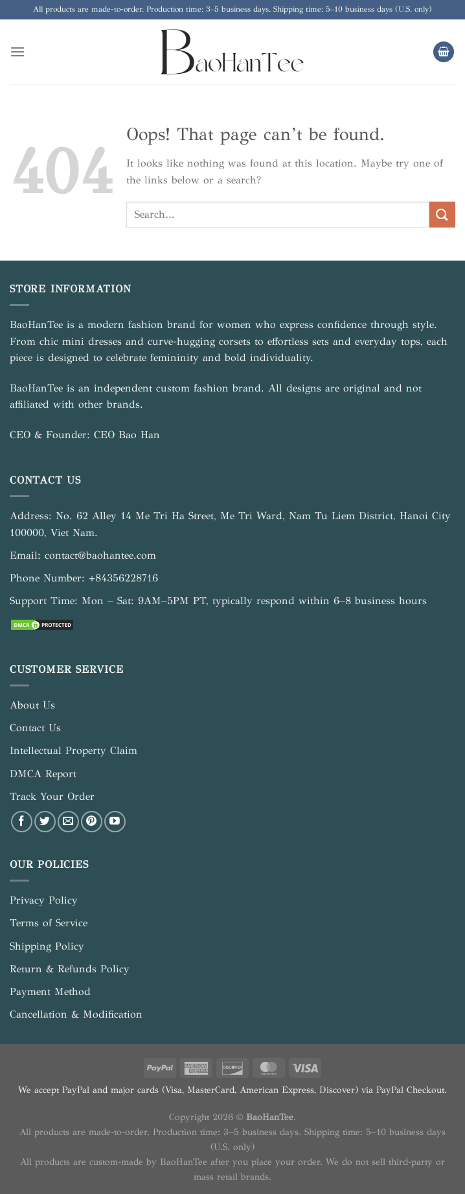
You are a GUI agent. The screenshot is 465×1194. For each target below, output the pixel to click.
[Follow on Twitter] (45, 821)
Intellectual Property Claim (73, 750)
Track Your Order (52, 796)
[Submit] (442, 214)
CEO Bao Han (127, 434)
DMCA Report (43, 773)
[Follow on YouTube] (115, 821)
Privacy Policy (44, 900)
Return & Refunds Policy (70, 969)
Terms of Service (48, 923)
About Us (32, 705)
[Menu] (17, 51)
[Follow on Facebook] (21, 821)
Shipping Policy (47, 946)
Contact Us (35, 727)
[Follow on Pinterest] (91, 821)
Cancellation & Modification (76, 1014)
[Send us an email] (68, 821)
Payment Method (50, 991)
